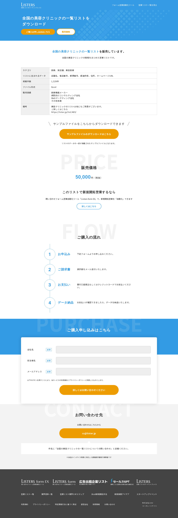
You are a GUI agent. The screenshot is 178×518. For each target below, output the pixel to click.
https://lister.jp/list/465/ (64, 112)
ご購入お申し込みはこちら (38, 31)
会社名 (30, 349)
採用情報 (96, 504)
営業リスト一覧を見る (147, 5)
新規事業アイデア (121, 494)
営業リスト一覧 (27, 494)
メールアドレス (34, 371)
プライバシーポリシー (77, 380)
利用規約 (64, 380)
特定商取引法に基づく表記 (65, 504)
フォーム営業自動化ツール (123, 5)
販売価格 (66, 31)
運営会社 (84, 504)
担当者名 (31, 360)
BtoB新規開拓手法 (99, 494)
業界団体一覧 (47, 494)
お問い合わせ (109, 504)
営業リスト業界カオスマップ (72, 494)
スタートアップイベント (147, 494)
